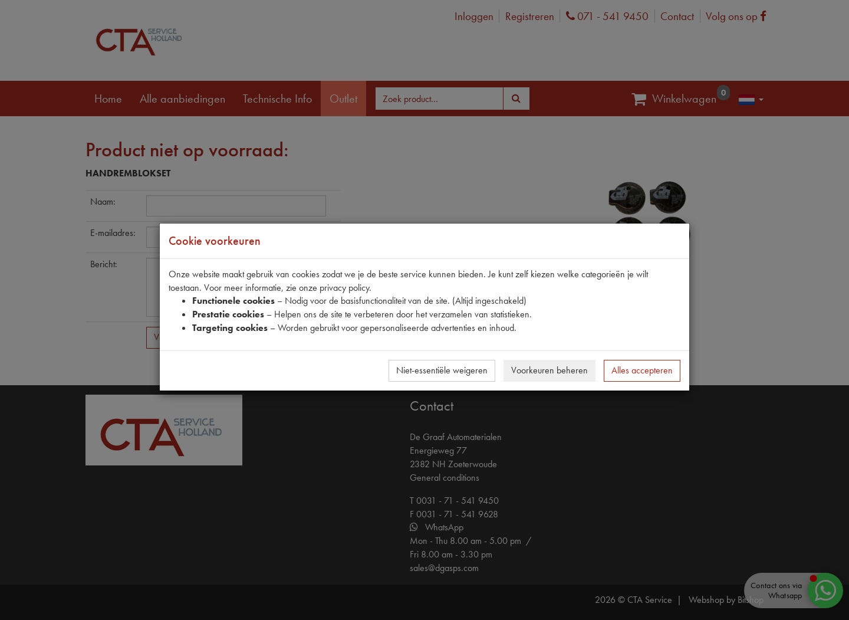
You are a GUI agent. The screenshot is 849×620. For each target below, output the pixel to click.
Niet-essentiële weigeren (442, 370)
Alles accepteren (642, 370)
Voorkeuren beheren (549, 370)
